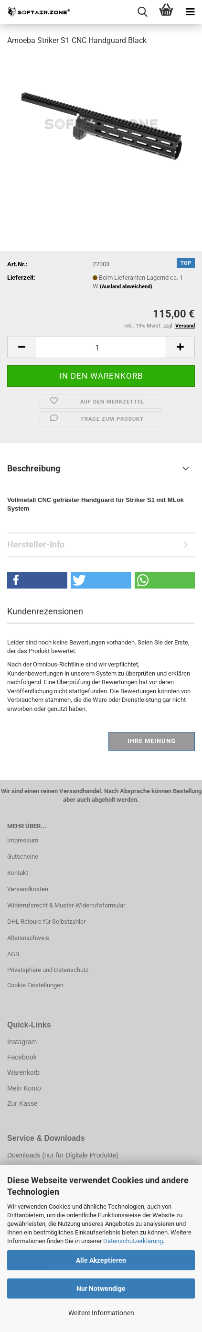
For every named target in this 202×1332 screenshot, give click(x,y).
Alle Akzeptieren (101, 1260)
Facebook (21, 1057)
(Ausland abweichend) (126, 287)
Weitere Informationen (101, 1313)
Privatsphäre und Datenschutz (47, 969)
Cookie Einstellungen (35, 985)
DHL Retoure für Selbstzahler (46, 921)
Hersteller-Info (35, 544)
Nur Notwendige (101, 1288)
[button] (21, 347)
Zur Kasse (22, 1103)
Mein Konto (24, 1088)
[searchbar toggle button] (142, 12)
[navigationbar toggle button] (190, 12)
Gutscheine (22, 856)
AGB (13, 954)
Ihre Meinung (152, 740)
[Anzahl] (101, 347)
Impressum (22, 840)
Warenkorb (23, 1072)
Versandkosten (27, 889)
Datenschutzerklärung (133, 1241)
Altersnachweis (28, 937)
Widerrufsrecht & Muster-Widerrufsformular (66, 905)
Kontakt (17, 872)
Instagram (22, 1042)
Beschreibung (33, 468)
